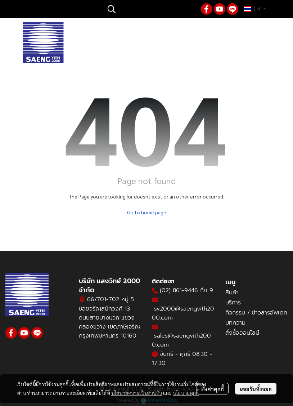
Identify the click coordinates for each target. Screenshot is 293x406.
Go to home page (146, 212)
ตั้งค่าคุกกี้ (212, 388)
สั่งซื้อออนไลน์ (242, 333)
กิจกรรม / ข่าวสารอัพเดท (256, 312)
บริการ (233, 302)
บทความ (235, 322)
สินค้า (232, 292)
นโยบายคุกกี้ (186, 392)
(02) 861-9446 (179, 290)
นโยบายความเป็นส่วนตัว (136, 392)
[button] (150, 9)
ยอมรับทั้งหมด (256, 388)
